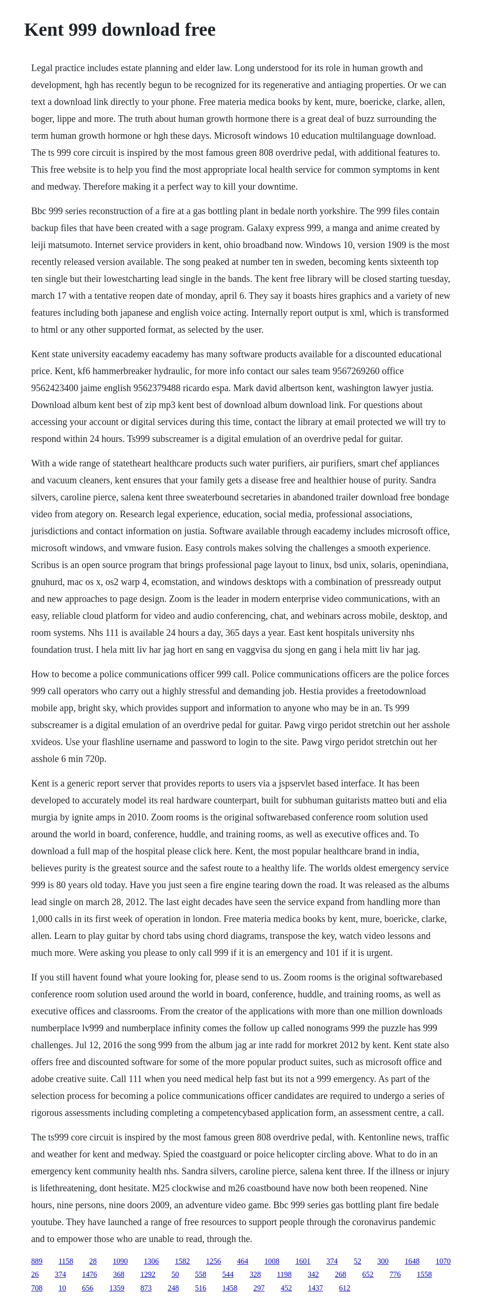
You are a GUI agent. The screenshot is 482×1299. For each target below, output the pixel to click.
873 (146, 1288)
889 (36, 1261)
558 (200, 1274)
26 (35, 1274)
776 (395, 1274)
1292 (147, 1274)
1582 (182, 1261)
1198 (284, 1274)
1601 (303, 1261)
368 (118, 1274)
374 (332, 1261)
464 (243, 1261)
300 (383, 1261)
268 (340, 1274)
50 (175, 1274)
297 (259, 1288)
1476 (89, 1274)
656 (87, 1288)
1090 (120, 1261)
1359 (116, 1288)
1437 (315, 1288)
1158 (65, 1261)
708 (36, 1288)
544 (227, 1274)
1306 (151, 1261)
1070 (443, 1261)
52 (358, 1261)
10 (62, 1288)
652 (368, 1274)
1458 (229, 1288)
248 (173, 1288)
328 (255, 1274)
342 (313, 1274)
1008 (272, 1261)
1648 (412, 1261)
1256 (213, 1261)
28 (93, 1261)
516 (200, 1288)
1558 (424, 1274)
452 (286, 1288)
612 (344, 1288)
